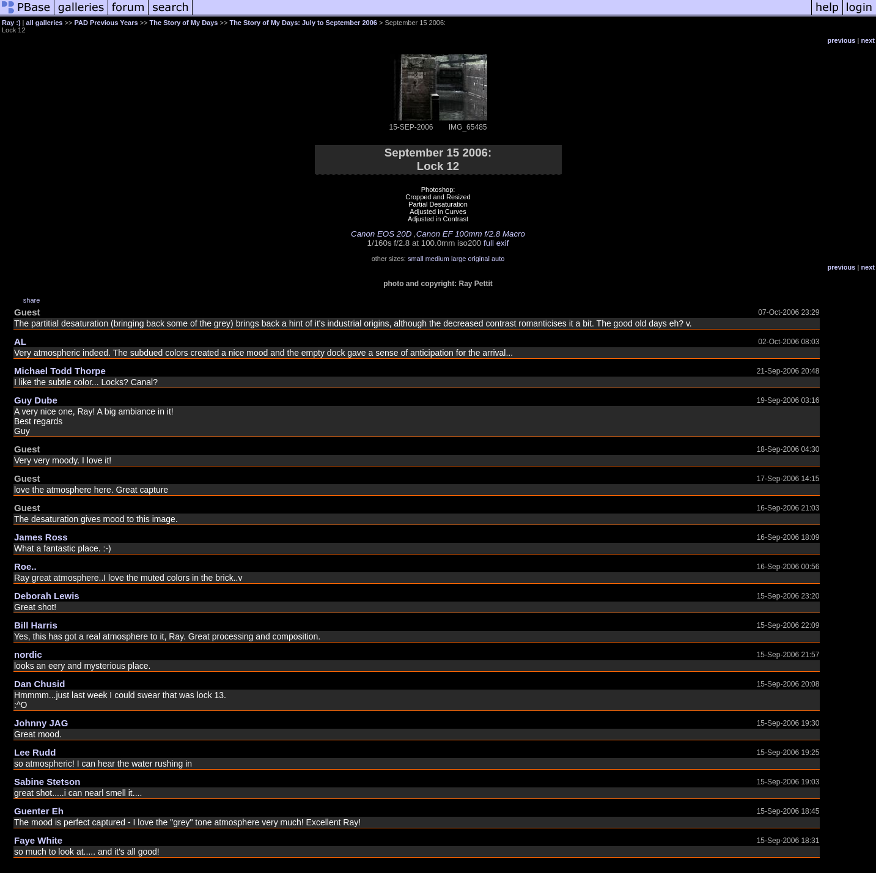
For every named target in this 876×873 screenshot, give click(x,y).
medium (437, 258)
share (31, 300)
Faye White (38, 840)
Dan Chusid (39, 684)
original (478, 258)
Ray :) (11, 22)
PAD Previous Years (106, 22)
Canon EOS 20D (381, 233)
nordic (28, 654)
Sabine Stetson (47, 781)
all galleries (44, 22)
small (416, 258)
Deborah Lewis (46, 596)
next (868, 40)
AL (20, 341)
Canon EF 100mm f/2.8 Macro (470, 233)
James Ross (41, 537)
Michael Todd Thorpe (60, 371)
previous (842, 40)
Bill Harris (35, 625)
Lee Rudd (35, 752)
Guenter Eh (39, 811)
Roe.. (25, 566)
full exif (496, 243)
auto (497, 258)
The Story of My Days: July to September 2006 (303, 22)
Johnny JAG (41, 723)
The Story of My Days (184, 22)
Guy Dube (35, 400)
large (458, 258)
